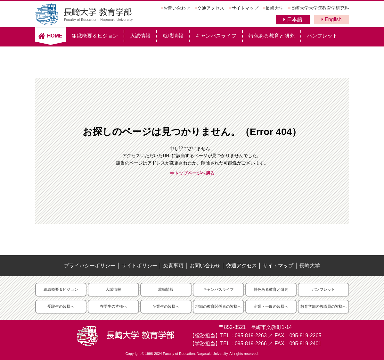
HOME (50, 35)
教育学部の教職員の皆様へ (323, 306)
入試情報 (140, 35)
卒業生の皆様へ (165, 306)
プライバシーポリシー (89, 265)
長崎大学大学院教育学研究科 (320, 8)
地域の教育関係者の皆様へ (218, 306)
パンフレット (322, 35)
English (332, 19)
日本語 (292, 19)
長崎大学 (274, 8)
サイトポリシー (139, 265)
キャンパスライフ (215, 35)
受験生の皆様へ (60, 306)
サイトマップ (245, 8)
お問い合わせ (176, 8)
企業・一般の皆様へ (271, 306)
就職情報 (173, 35)
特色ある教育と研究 (272, 35)
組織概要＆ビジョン (95, 35)
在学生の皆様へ (113, 306)
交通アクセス (210, 8)
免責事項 (173, 265)
